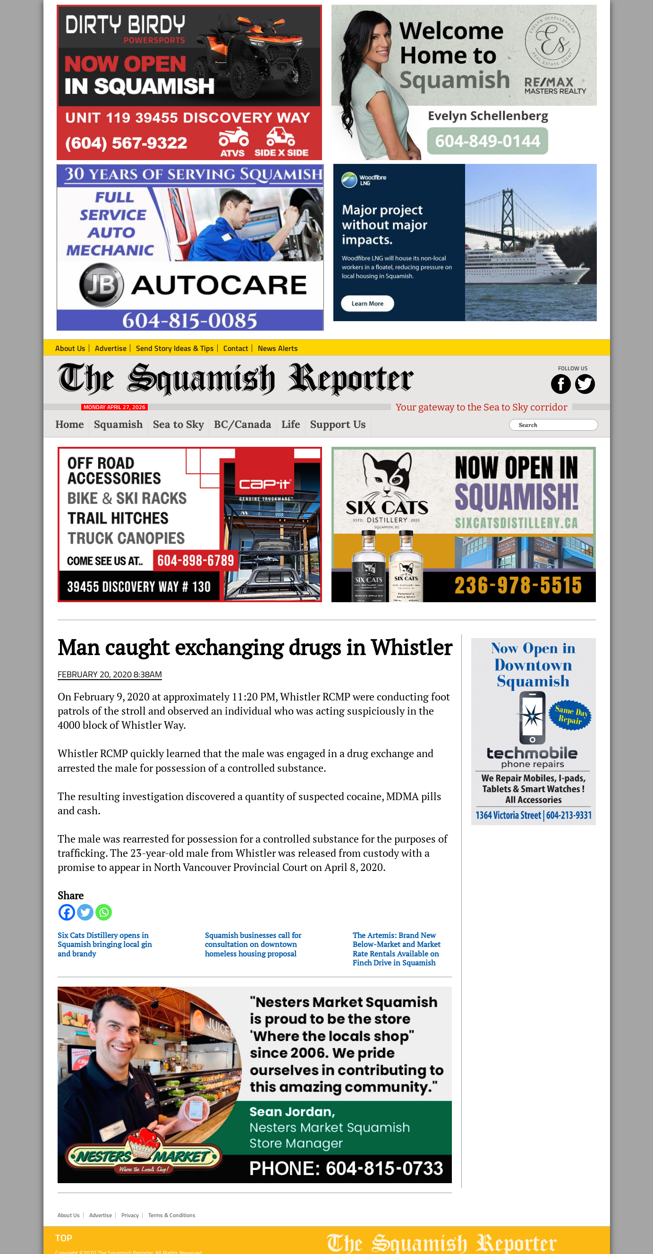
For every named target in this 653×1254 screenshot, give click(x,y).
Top (63, 1238)
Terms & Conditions (171, 1215)
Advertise (100, 1215)
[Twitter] (85, 912)
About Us (69, 1215)
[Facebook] (67, 912)
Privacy (130, 1215)
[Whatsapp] (103, 912)
